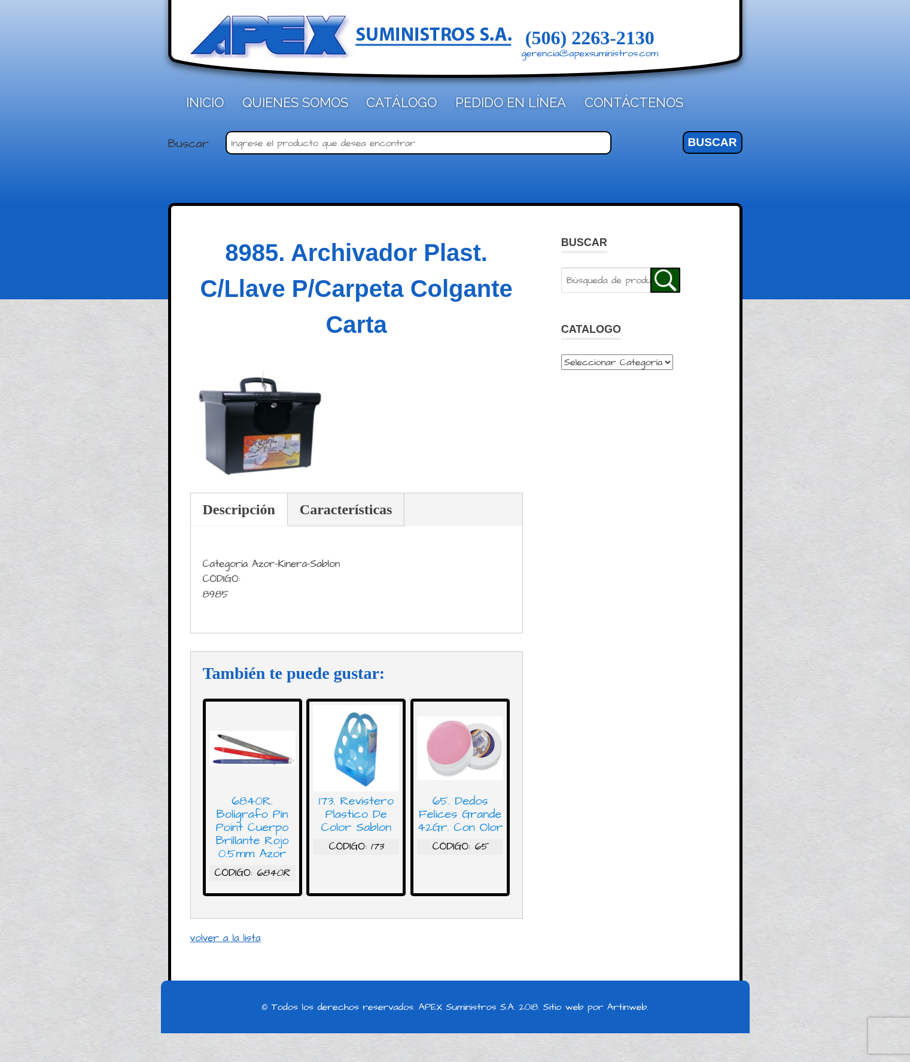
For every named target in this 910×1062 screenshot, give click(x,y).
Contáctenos (634, 102)
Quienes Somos (295, 102)
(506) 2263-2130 (590, 37)
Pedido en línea (510, 102)
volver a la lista (225, 938)
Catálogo (401, 102)
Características (346, 509)
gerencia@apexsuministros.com (590, 53)
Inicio (205, 102)
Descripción (239, 509)
